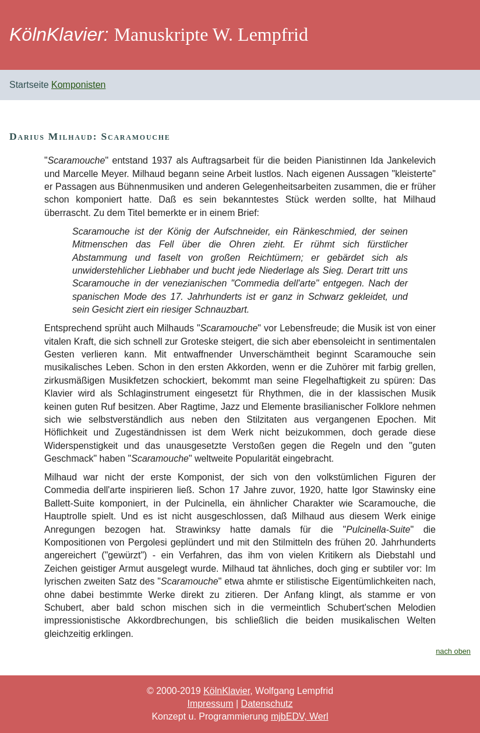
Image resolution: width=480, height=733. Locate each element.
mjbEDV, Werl (300, 716)
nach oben (453, 651)
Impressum (210, 704)
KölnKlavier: (59, 34)
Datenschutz (267, 704)
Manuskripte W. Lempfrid (211, 34)
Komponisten (78, 85)
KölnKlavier (226, 691)
